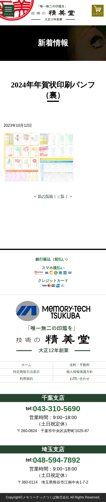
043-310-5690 (56, 408)
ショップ (97, 10)
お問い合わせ (80, 378)
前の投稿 (45, 196)
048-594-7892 (56, 460)
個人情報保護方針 (79, 372)
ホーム (26, 365)
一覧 (60, 196)
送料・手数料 (80, 365)
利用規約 (26, 378)
